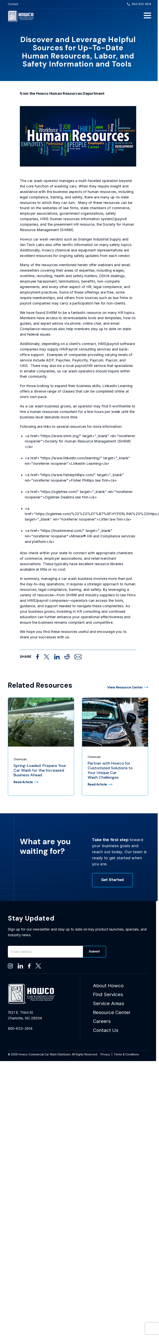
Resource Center (112, 1012)
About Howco (108, 985)
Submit (94, 951)
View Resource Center (127, 687)
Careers (102, 1021)
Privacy (105, 1054)
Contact (13, 4)
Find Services (108, 994)
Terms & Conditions (126, 1054)
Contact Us (105, 1030)
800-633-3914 (139, 4)
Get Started (112, 880)
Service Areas (108, 1003)
